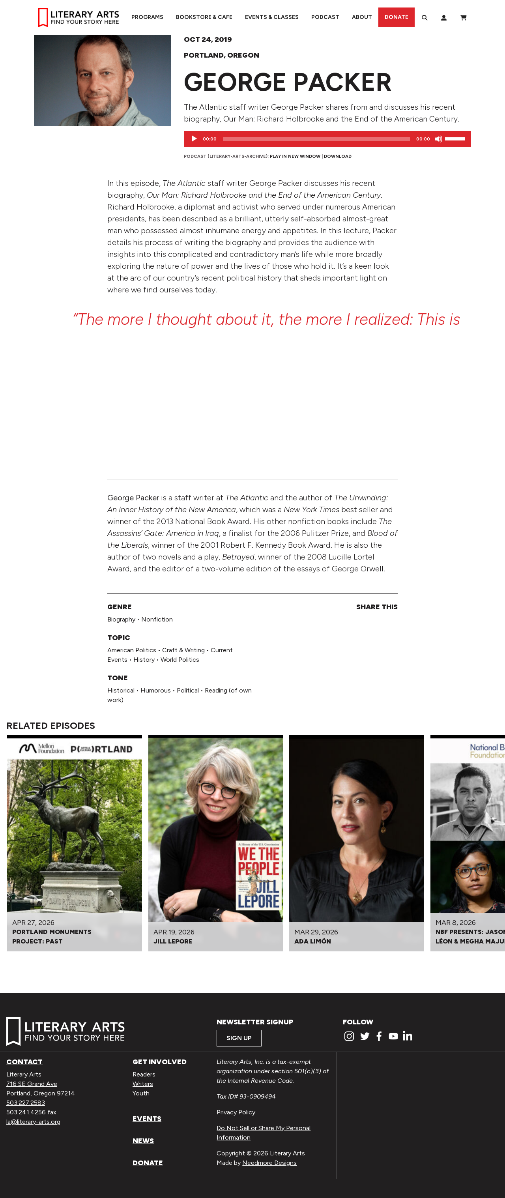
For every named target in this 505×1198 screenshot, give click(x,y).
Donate (396, 17)
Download (338, 156)
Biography (121, 619)
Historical (121, 690)
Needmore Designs (269, 1162)
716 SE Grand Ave (31, 1084)
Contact (24, 1062)
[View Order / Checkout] (463, 17)
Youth (141, 1093)
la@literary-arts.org (33, 1121)
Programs (147, 17)
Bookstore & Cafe (204, 17)
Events (147, 1118)
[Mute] (439, 139)
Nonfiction (157, 619)
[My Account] (444, 17)
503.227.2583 (25, 1102)
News (143, 1140)
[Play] (194, 139)
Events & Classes (272, 17)
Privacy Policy (236, 1112)
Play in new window (295, 156)
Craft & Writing (183, 650)
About (362, 17)
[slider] (316, 139)
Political (188, 690)
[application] (327, 139)
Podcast (325, 17)
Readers (144, 1074)
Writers (143, 1084)
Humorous (155, 690)
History (144, 659)
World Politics (180, 659)
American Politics (131, 650)
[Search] (424, 17)
